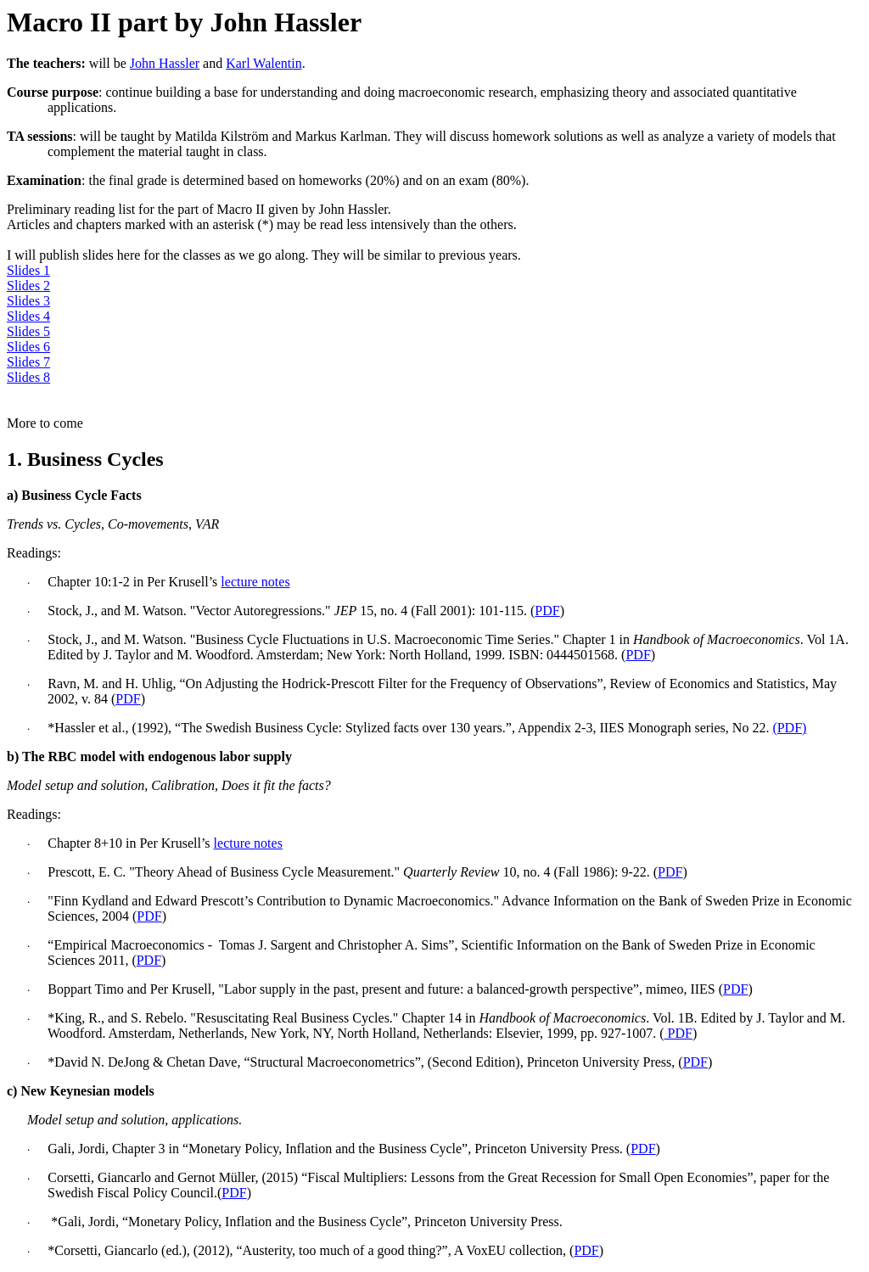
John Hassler (164, 63)
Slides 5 (28, 331)
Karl (264, 63)
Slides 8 (28, 377)
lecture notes (255, 581)
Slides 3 (28, 301)
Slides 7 (28, 362)
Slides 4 (28, 316)
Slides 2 (28, 285)
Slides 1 (28, 270)
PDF (547, 610)
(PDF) (789, 727)
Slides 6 (28, 346)
